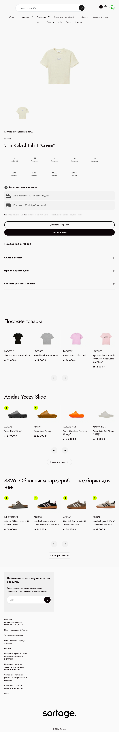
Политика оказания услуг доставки (14, 642)
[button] (13, 17)
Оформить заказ (59, 255)
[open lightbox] (22, 113)
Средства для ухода (101, 17)
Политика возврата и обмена (16, 630)
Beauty (68, 22)
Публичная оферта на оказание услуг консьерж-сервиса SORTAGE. (14, 667)
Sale (60, 22)
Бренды (78, 22)
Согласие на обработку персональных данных (13, 686)
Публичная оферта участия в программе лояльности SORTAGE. (15, 656)
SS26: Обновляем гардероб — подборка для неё (57, 484)
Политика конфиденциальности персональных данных (13, 622)
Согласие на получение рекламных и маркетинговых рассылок (15, 677)
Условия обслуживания (13, 635)
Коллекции (9, 155)
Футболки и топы (24, 155)
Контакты (8, 648)
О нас (6, 693)
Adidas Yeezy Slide (25, 397)
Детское (85, 17)
